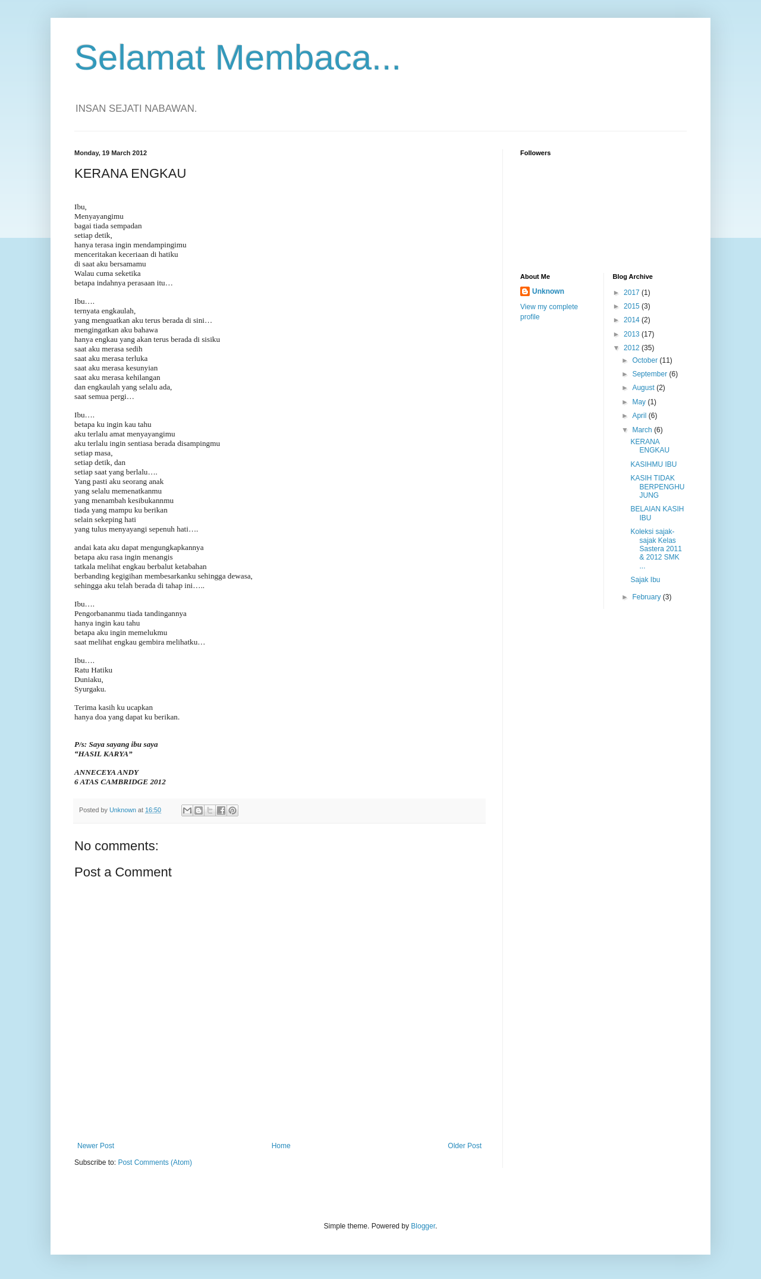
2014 (632, 320)
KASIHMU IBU (653, 464)
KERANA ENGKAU (649, 446)
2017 (632, 292)
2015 (632, 306)
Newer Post (95, 1146)
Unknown (548, 291)
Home (281, 1146)
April (640, 415)
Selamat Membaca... (237, 57)
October (645, 360)
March (643, 430)
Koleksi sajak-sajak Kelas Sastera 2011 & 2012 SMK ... (655, 548)
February (647, 597)
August (644, 388)
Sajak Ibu (645, 580)
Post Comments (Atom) (155, 1162)
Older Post (465, 1146)
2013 (632, 334)
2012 (632, 348)
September (650, 374)
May (639, 402)
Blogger (423, 1226)
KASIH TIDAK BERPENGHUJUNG (657, 486)
